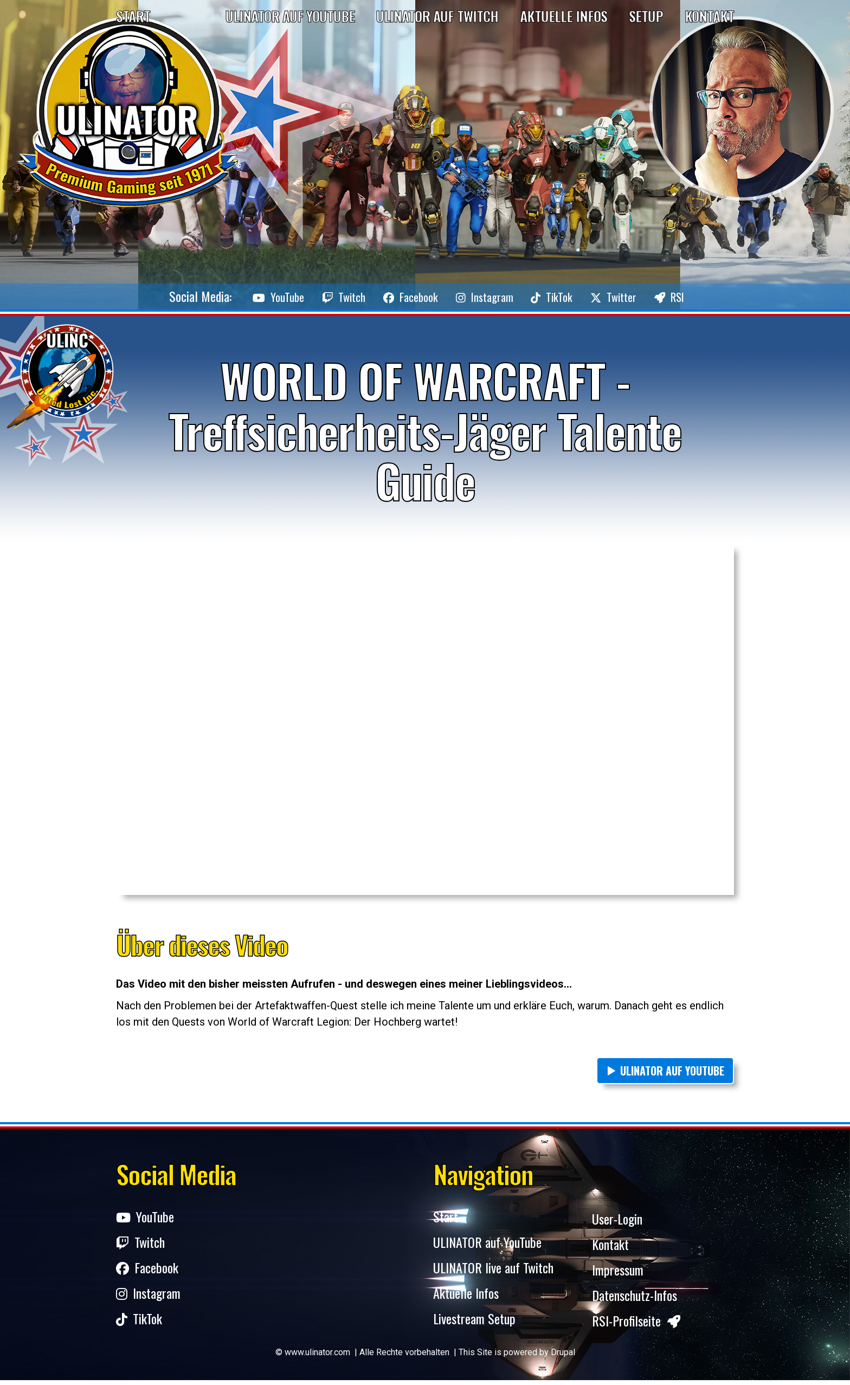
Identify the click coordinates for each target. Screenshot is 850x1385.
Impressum (617, 1272)
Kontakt (709, 16)
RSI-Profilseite (636, 1325)
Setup (646, 16)
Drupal (563, 1357)
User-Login (617, 1219)
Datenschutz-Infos (634, 1299)
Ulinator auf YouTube (290, 16)
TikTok (566, 296)
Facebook (399, 296)
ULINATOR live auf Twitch (493, 1272)
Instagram (486, 296)
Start (133, 16)
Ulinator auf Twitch (437, 16)
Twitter (640, 296)
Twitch (318, 296)
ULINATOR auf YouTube (672, 1070)
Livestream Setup (474, 1325)
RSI (707, 296)
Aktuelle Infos (563, 16)
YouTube (241, 296)
